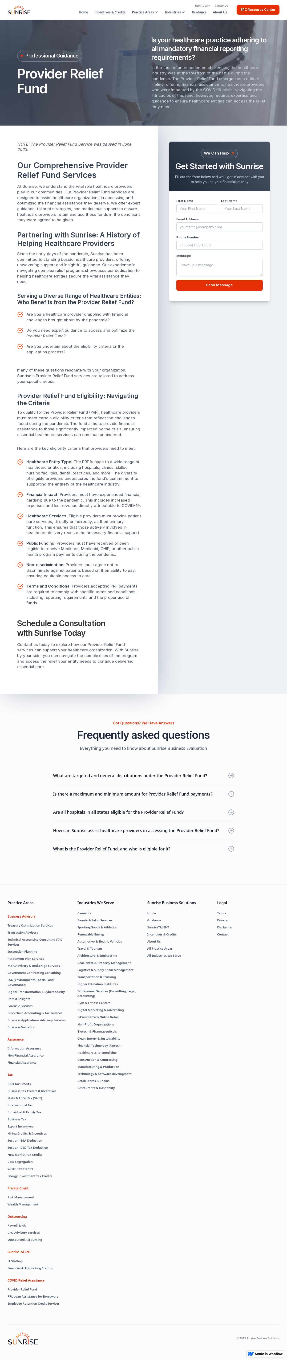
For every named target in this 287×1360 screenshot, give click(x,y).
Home (83, 12)
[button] (145, 12)
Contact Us (221, 5)
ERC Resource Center (258, 10)
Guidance (199, 12)
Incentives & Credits (109, 12)
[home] (19, 10)
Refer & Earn (202, 5)
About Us (220, 12)
